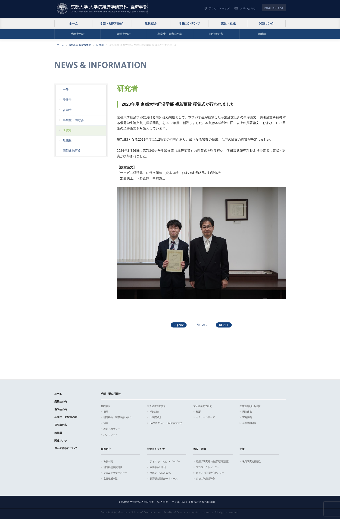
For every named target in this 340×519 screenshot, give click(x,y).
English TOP (274, 8)
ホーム (73, 23)
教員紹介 (151, 23)
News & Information (80, 44)
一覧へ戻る (201, 325)
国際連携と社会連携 (250, 406)
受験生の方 (77, 34)
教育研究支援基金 (251, 461)
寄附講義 (247, 417)
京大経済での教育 (156, 406)
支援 (242, 449)
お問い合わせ (248, 8)
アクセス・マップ (219, 8)
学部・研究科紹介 (112, 23)
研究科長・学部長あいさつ (117, 417)
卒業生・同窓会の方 (169, 34)
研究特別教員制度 (112, 467)
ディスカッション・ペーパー (165, 461)
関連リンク (266, 23)
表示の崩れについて (65, 448)
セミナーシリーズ (205, 417)
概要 (105, 411)
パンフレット (110, 434)
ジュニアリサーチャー (115, 472)
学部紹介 (154, 411)
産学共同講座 (249, 423)
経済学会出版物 (158, 467)
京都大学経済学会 (205, 478)
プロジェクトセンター (207, 467)
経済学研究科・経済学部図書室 (212, 461)
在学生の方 (124, 34)
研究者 (100, 44)
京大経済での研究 (202, 406)
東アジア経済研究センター (210, 472)
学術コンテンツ (189, 23)
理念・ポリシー (111, 428)
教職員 (262, 34)
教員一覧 (108, 461)
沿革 (105, 423)
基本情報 (105, 406)
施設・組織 (228, 23)
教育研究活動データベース (164, 478)
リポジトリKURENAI (160, 472)
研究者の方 (216, 34)
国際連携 (247, 411)
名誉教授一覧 (110, 478)
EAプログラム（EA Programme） (166, 423)
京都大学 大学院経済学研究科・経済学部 (102, 8)
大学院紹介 (155, 417)
